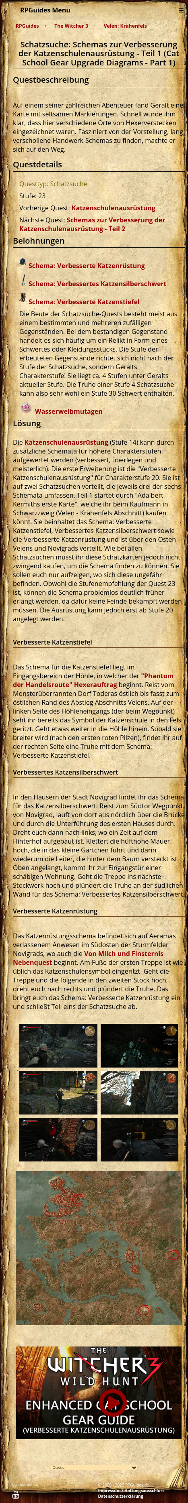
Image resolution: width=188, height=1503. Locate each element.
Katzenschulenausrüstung (113, 207)
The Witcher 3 (71, 25)
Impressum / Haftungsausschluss (131, 1490)
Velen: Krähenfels (125, 25)
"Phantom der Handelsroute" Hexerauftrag (93, 680)
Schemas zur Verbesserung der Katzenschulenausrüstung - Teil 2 (92, 224)
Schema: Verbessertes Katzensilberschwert (98, 283)
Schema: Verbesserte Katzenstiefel (84, 301)
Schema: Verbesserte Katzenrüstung (87, 265)
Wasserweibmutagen (69, 411)
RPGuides (27, 25)
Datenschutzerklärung (120, 1496)
